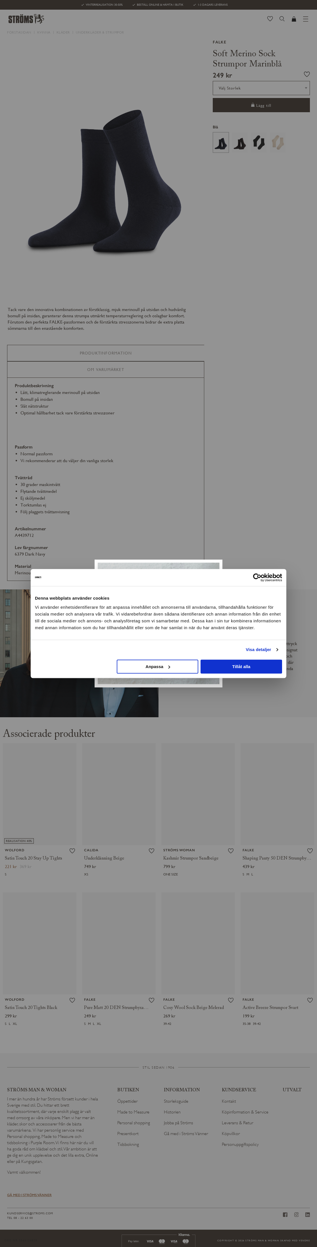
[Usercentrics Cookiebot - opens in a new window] (257, 577)
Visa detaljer (258, 649)
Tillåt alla (241, 666)
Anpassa (157, 666)
